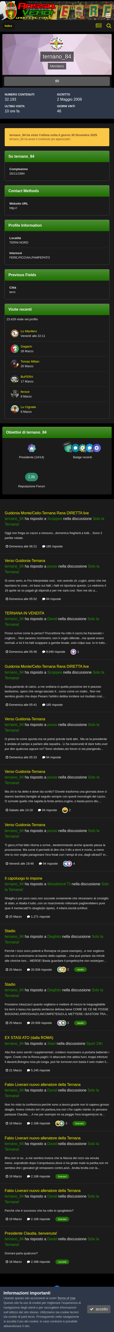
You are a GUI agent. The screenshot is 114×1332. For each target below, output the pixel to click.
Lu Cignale (28, 407)
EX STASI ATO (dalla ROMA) (29, 1038)
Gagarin (26, 346)
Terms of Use (66, 1298)
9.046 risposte (53, 651)
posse (52, 566)
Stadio (10, 931)
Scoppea (54, 519)
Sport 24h (94, 1044)
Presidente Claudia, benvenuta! (31, 1233)
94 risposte (51, 599)
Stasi (51, 1044)
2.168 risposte (38, 1123)
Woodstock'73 (59, 884)
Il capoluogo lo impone (23, 878)
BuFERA (27, 376)
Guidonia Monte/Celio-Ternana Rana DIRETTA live (47, 513)
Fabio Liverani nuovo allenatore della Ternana (42, 1085)
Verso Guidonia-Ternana (25, 561)
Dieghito (54, 937)
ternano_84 (14, 519)
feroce (25, 391)
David (52, 619)
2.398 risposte (38, 1261)
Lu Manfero (29, 331)
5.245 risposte (38, 1070)
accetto (99, 1309)
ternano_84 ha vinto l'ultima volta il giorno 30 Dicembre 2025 (53, 135)
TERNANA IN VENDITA (24, 613)
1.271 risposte (38, 916)
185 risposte (52, 546)
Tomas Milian (30, 361)
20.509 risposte (39, 969)
